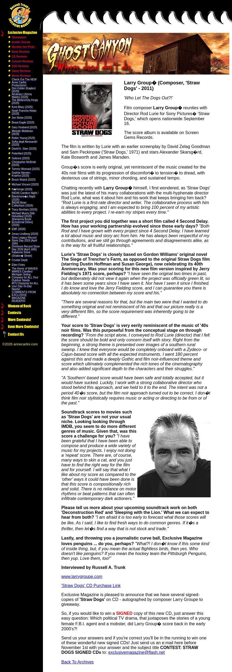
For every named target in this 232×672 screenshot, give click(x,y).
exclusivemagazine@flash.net (136, 652)
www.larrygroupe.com (81, 576)
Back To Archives (77, 662)
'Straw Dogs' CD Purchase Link (91, 585)
